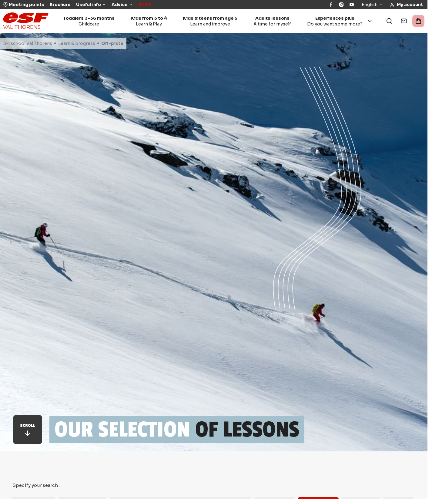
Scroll (27, 430)
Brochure (60, 4)
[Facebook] (331, 4)
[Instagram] (341, 4)
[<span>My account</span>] (406, 4)
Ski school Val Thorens (27, 43)
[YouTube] (352, 4)
